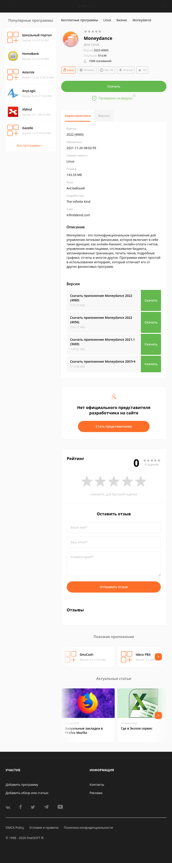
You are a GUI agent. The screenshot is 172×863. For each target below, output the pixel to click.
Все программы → (31, 145)
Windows (87, 70)
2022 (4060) (96, 50)
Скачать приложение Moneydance (101, 297)
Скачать (113, 86)
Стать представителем (114, 426)
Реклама (96, 793)
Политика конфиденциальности (88, 827)
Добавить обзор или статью (27, 793)
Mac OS (106, 70)
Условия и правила (43, 827)
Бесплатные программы (79, 20)
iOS (142, 70)
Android (126, 70)
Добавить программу (22, 784)
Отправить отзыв (114, 587)
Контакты (97, 784)
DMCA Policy (15, 827)
